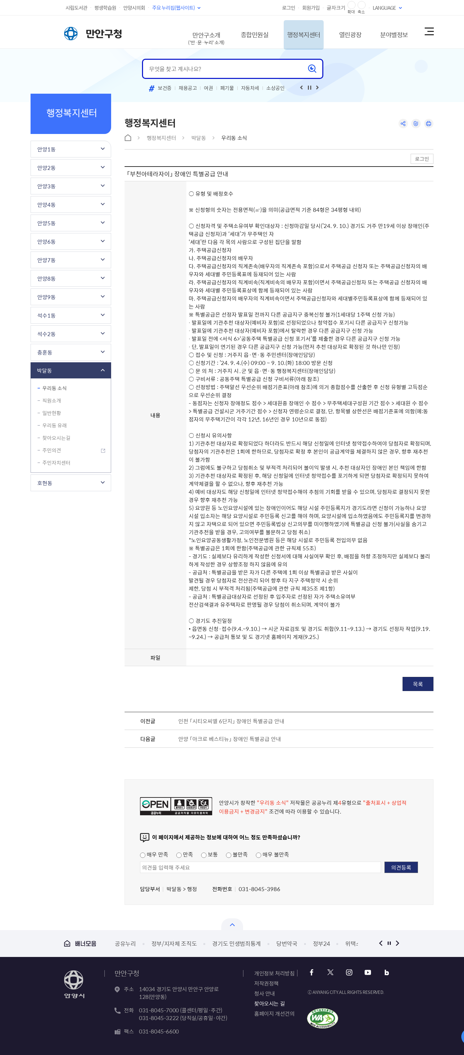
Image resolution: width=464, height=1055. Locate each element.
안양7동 (46, 260)
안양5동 (46, 223)
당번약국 (286, 943)
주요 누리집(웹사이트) (173, 7)
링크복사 (415, 124)
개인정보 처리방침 (274, 973)
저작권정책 (266, 983)
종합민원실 (237, 32)
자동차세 (250, 88)
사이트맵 (428, 31)
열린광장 (340, 32)
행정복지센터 (290, 32)
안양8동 (46, 278)
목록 (418, 684)
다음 (397, 943)
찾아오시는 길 (269, 1003)
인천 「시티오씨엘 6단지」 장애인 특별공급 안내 (231, 721)
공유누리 (125, 943)
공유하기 (402, 124)
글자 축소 (361, 5)
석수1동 (46, 315)
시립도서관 (76, 7)
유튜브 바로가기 (367, 972)
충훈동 (44, 352)
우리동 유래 (54, 425)
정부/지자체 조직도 (174, 943)
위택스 (353, 943)
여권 (208, 88)
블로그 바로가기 (385, 972)
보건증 (165, 88)
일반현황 (51, 413)
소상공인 (275, 88)
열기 (232, 924)
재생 (309, 87)
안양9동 (46, 297)
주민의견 (51, 450)
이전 (380, 943)
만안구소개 (187, 35)
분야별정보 (388, 32)
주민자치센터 (56, 462)
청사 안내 (264, 993)
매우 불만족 (272, 854)
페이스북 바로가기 (312, 972)
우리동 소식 (54, 388)
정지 (389, 943)
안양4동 (46, 204)
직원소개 (51, 400)
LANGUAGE (384, 7)
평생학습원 (105, 7)
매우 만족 (154, 854)
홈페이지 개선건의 (274, 1013)
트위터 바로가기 (330, 972)
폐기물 (227, 88)
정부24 (321, 943)
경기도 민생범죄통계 (236, 943)
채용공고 (188, 88)
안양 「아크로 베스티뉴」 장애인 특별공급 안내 (229, 739)
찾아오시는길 (56, 438)
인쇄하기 (428, 124)
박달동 (44, 370)
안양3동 (46, 186)
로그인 (288, 7)
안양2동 (46, 168)
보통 (209, 854)
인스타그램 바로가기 (349, 972)
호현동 (44, 483)
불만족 (237, 854)
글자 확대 (351, 5)
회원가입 (311, 7)
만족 (184, 854)
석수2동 (46, 334)
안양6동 (46, 241)
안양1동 (46, 149)
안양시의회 (134, 7)
